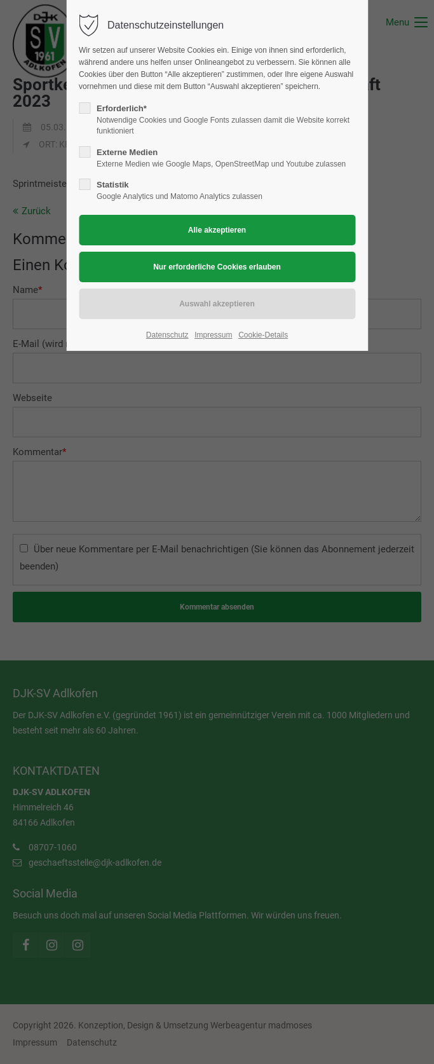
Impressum (213, 335)
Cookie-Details (263, 335)
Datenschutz (167, 335)
